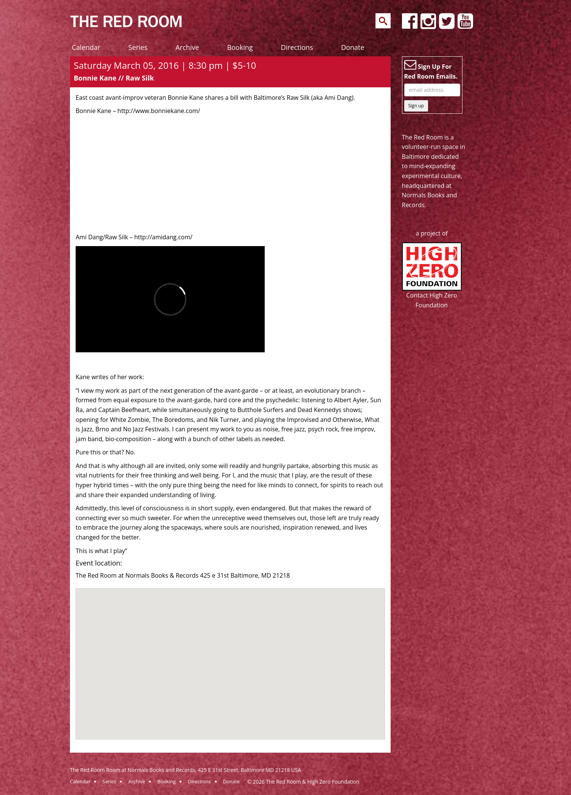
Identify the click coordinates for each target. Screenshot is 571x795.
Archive (187, 47)
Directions (297, 47)
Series (138, 47)
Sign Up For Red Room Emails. (431, 70)
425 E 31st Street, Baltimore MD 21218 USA (249, 769)
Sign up (416, 105)
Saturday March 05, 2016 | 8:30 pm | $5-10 (165, 65)
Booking (240, 47)
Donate (352, 47)
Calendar (86, 47)
